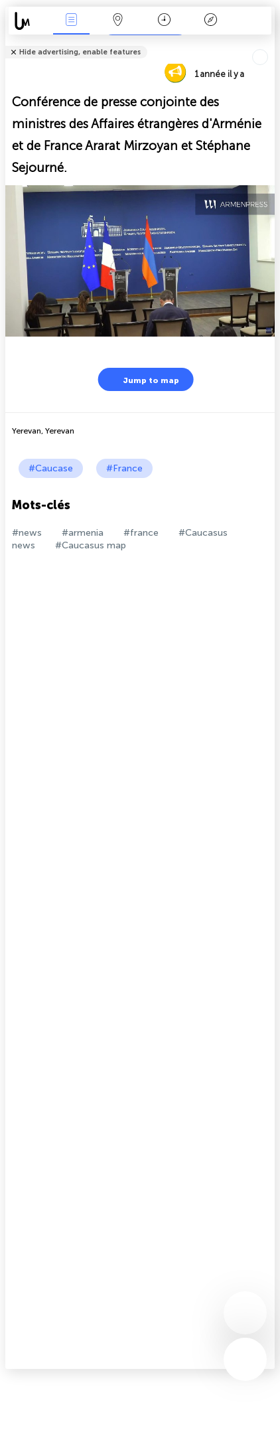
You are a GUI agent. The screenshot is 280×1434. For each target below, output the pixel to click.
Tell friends (269, 43)
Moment (164, 21)
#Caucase (51, 468)
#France (124, 468)
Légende (210, 21)
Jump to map (142, 379)
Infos (71, 21)
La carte (117, 21)
